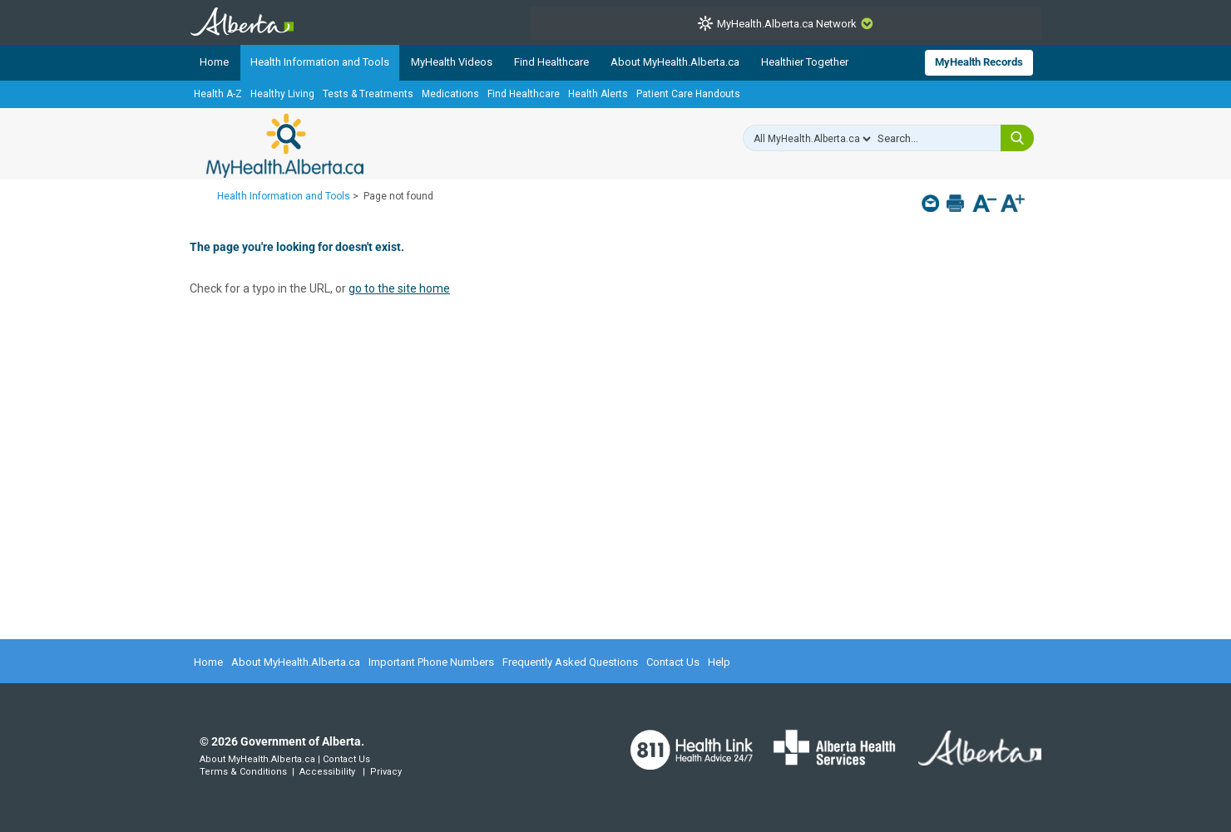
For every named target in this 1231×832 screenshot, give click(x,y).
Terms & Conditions (243, 771)
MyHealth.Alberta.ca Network (787, 23)
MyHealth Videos (451, 62)
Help (719, 662)
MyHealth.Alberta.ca (284, 145)
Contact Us (673, 662)
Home (214, 62)
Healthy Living (282, 94)
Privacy (386, 771)
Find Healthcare (551, 62)
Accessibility (327, 771)
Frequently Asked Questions (570, 662)
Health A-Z (218, 94)
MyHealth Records (979, 62)
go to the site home (399, 288)
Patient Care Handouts (688, 94)
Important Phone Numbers (431, 662)
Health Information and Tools (319, 62)
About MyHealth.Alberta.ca (675, 62)
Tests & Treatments (368, 94)
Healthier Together (804, 62)
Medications (450, 94)
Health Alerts (598, 94)
